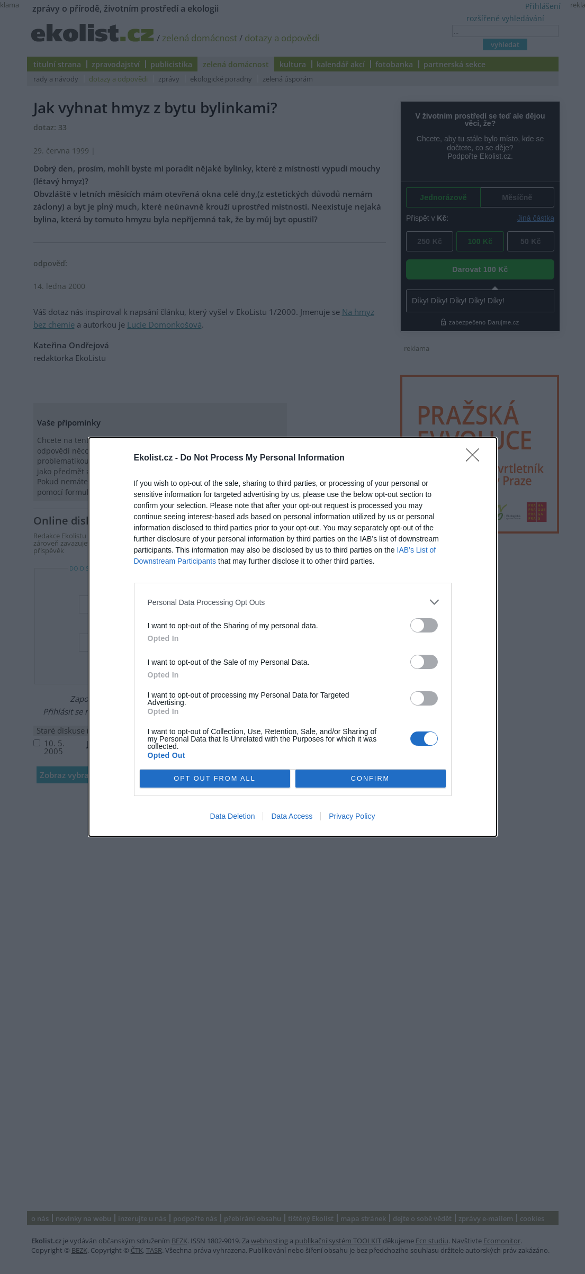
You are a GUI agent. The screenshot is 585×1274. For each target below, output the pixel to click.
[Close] (476, 458)
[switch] (424, 625)
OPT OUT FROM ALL (214, 779)
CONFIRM (370, 779)
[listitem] (293, 602)
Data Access (291, 816)
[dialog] (293, 637)
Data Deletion (232, 816)
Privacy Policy (352, 816)
